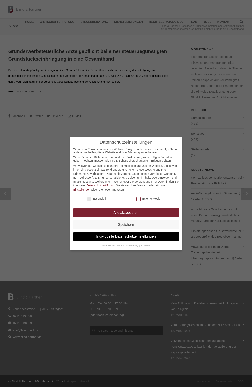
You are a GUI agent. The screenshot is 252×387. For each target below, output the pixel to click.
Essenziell (96, 198)
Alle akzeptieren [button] (126, 213)
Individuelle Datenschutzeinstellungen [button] (126, 236)
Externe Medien (149, 198)
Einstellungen (81, 189)
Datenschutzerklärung (100, 185)
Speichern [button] (126, 225)
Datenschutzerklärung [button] (128, 245)
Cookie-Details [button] (108, 245)
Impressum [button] (146, 245)
